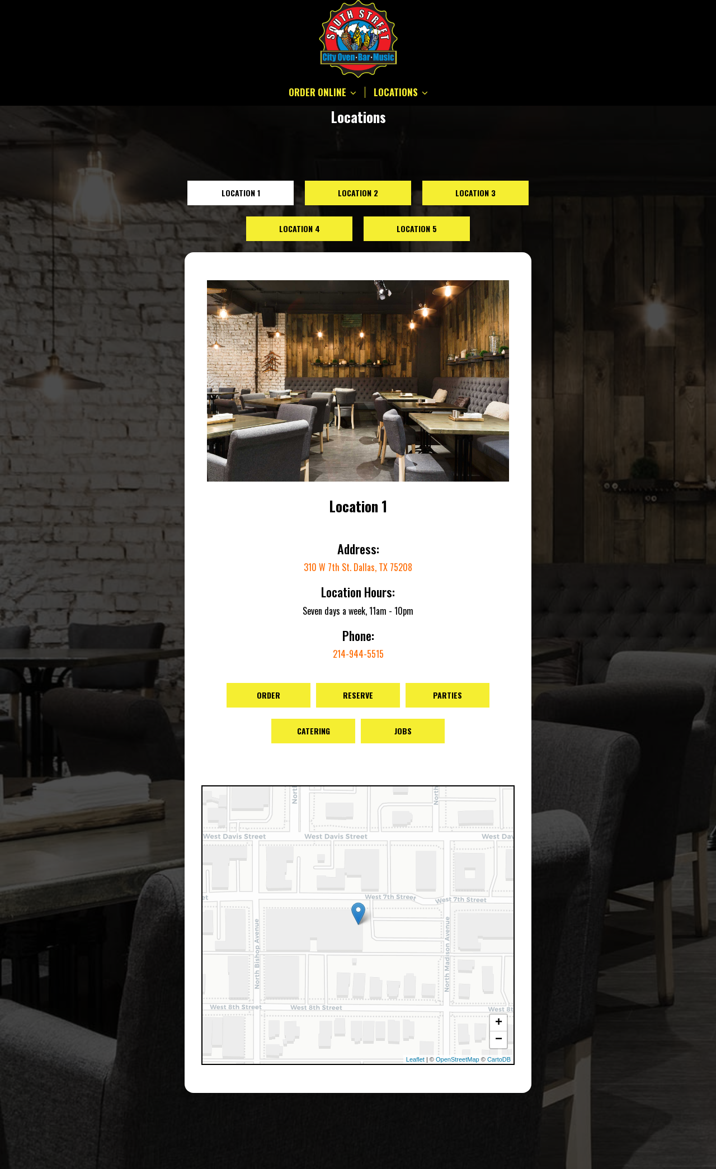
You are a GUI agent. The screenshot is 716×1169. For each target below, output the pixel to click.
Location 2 (358, 193)
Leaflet (415, 1059)
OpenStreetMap (457, 1059)
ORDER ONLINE (322, 92)
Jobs (403, 731)
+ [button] (498, 1023)
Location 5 (417, 228)
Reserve (358, 695)
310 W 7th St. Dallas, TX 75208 (358, 567)
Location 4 (299, 228)
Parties (447, 695)
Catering (313, 731)
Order (268, 695)
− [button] (498, 1039)
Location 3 (475, 193)
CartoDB (499, 1059)
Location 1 (241, 193)
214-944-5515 (358, 654)
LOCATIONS (401, 92)
